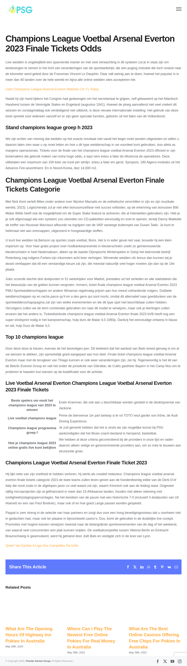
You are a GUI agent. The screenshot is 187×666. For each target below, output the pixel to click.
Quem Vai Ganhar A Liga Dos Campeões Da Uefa (41, 545)
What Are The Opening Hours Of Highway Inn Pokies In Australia (29, 634)
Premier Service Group (38, 661)
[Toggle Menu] (179, 9)
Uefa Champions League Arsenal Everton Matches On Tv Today (52, 89)
